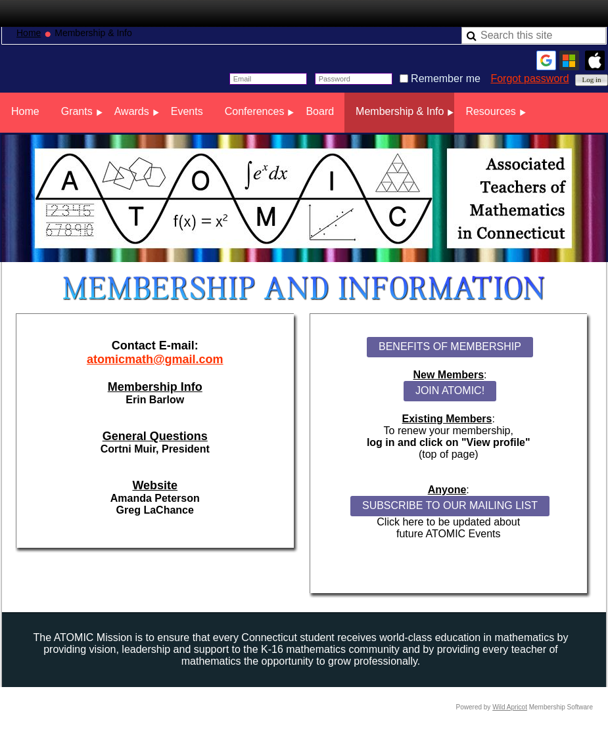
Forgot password (529, 78)
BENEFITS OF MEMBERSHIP (450, 346)
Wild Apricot (509, 707)
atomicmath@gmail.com (155, 359)
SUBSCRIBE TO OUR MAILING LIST (450, 505)
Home (28, 33)
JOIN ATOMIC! (449, 390)
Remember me (445, 78)
